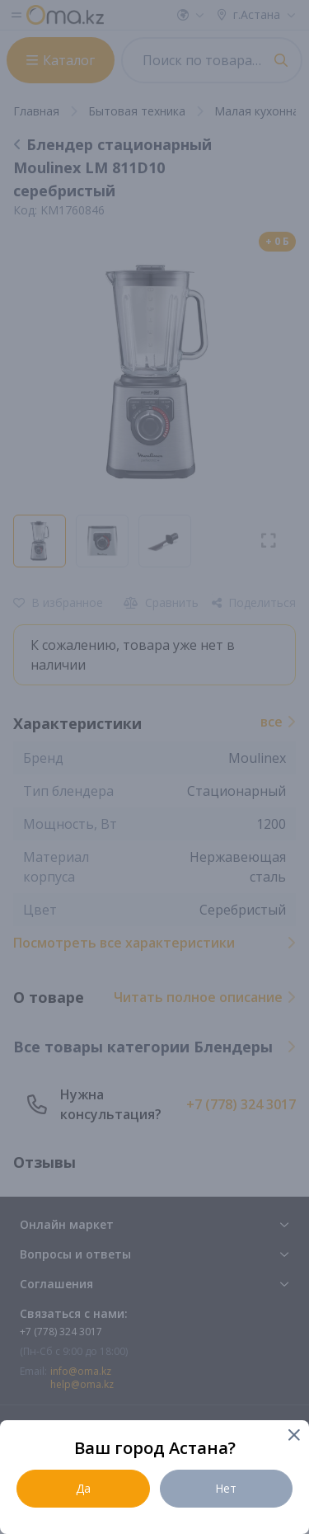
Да (83, 1488)
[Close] (293, 1436)
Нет (225, 1488)
